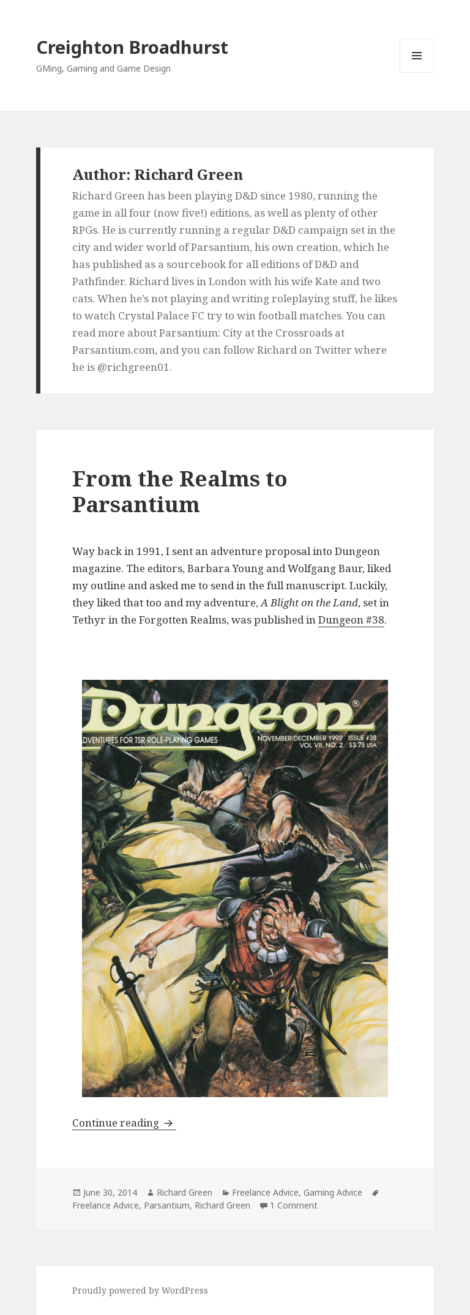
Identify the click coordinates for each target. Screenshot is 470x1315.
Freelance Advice (265, 1192)
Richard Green (184, 1192)
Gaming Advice (333, 1192)
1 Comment (294, 1205)
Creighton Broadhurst (132, 47)
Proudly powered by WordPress (140, 1290)
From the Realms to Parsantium (180, 491)
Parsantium (167, 1205)
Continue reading (124, 1123)
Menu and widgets (417, 72)
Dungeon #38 (351, 620)
